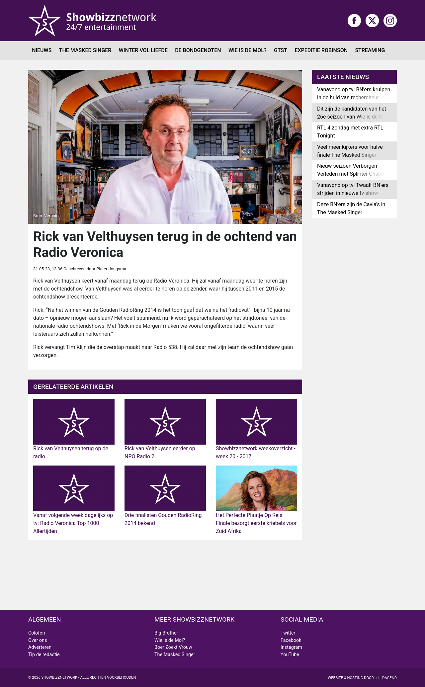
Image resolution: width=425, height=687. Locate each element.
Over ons (37, 640)
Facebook (291, 640)
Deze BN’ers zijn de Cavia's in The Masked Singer (351, 208)
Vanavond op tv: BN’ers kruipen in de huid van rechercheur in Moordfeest (353, 97)
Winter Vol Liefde (143, 50)
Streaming (370, 50)
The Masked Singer (85, 50)
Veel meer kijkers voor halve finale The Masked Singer (350, 151)
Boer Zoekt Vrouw (173, 647)
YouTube (290, 654)
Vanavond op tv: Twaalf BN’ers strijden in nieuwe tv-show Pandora (352, 193)
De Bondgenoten (198, 50)
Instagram (291, 647)
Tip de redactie (44, 654)
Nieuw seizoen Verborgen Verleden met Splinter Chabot (351, 170)
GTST (280, 50)
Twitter (288, 633)
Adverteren (39, 647)
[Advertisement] (165, 575)
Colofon (36, 633)
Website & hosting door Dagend (362, 678)
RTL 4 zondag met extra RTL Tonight (350, 132)
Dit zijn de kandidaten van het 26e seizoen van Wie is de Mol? (353, 113)
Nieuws (41, 50)
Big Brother (166, 633)
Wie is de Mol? (247, 50)
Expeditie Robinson (321, 50)
